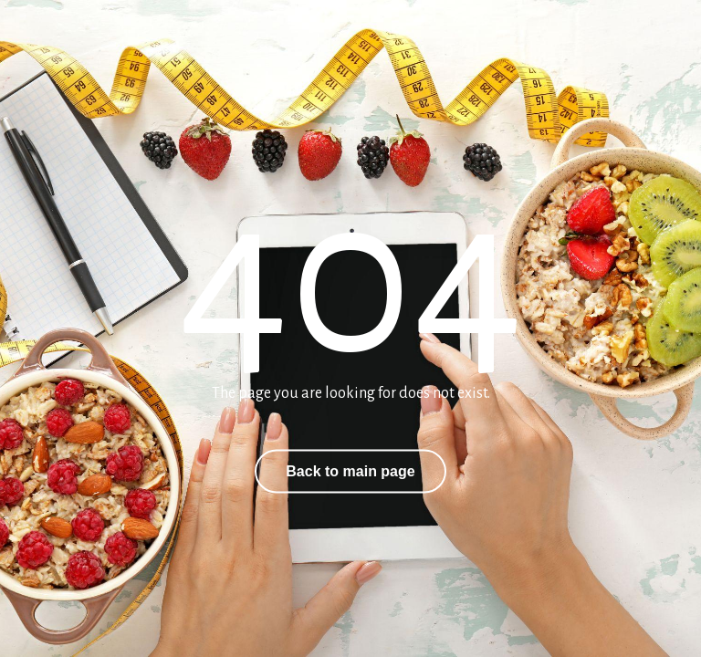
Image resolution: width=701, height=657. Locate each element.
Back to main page (350, 471)
